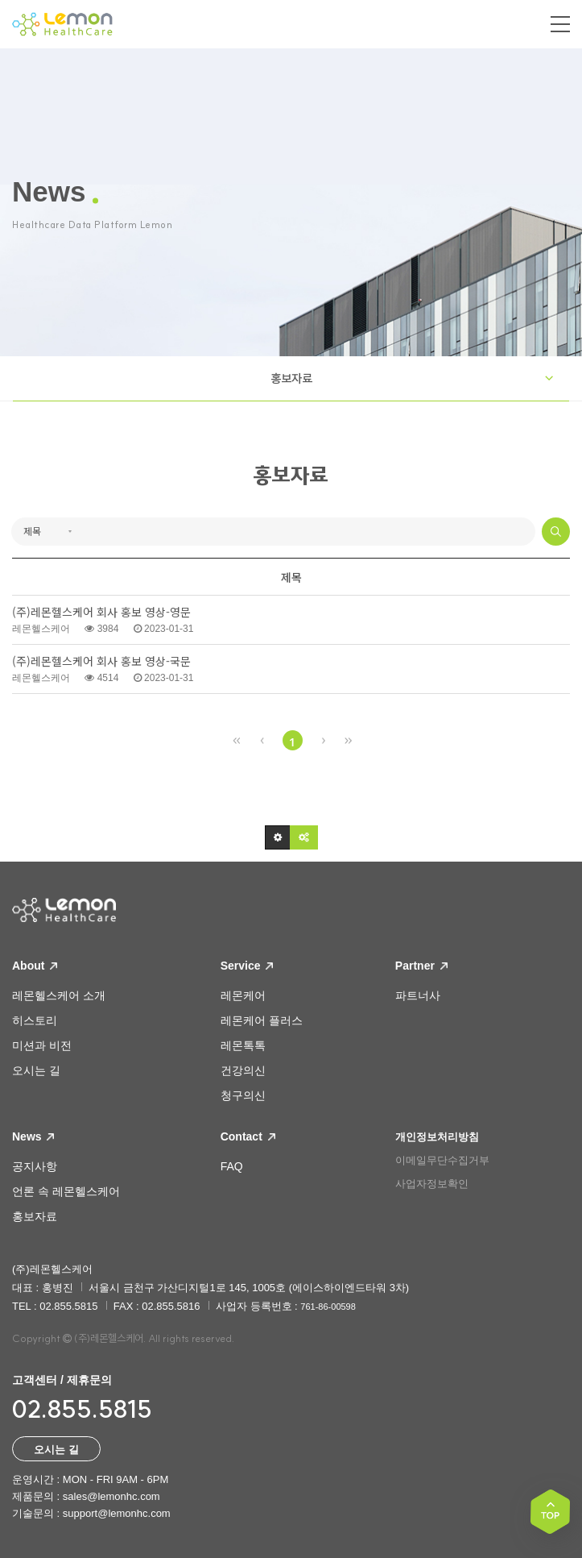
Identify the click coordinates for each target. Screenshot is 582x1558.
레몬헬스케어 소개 (58, 995)
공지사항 (34, 1166)
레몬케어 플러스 (262, 1020)
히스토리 (34, 1020)
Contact (248, 1136)
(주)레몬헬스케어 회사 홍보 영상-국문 (101, 661)
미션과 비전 (42, 1045)
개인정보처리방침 (437, 1137)
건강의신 (243, 1070)
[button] (278, 837)
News (33, 1136)
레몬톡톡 (243, 1045)
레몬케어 (243, 995)
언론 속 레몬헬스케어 (66, 1191)
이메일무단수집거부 (442, 1160)
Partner (421, 965)
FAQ (232, 1166)
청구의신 (243, 1095)
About (34, 965)
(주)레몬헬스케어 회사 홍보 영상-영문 (101, 612)
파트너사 (417, 995)
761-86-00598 (328, 1306)
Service (247, 965)
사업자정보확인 (431, 1184)
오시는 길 (36, 1070)
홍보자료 (291, 378)
